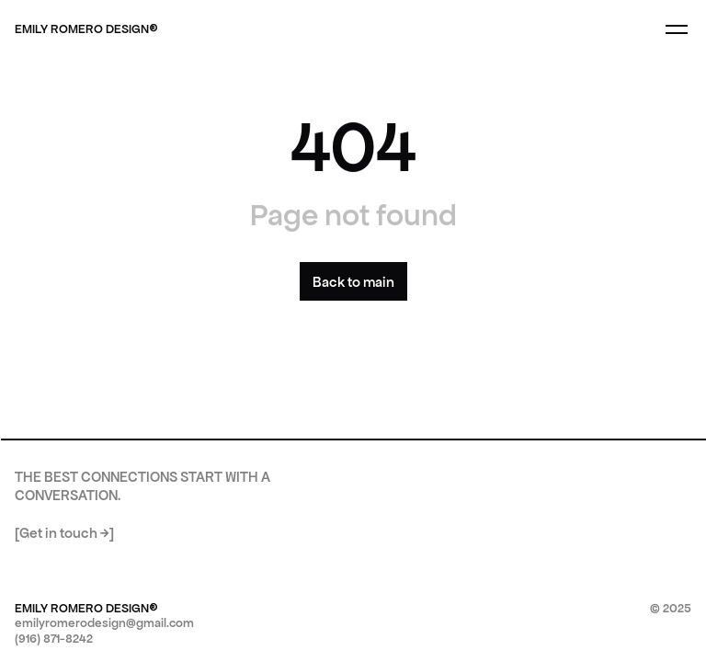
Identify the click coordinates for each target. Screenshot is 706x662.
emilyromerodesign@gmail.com (104, 623)
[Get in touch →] (64, 533)
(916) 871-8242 (54, 638)
